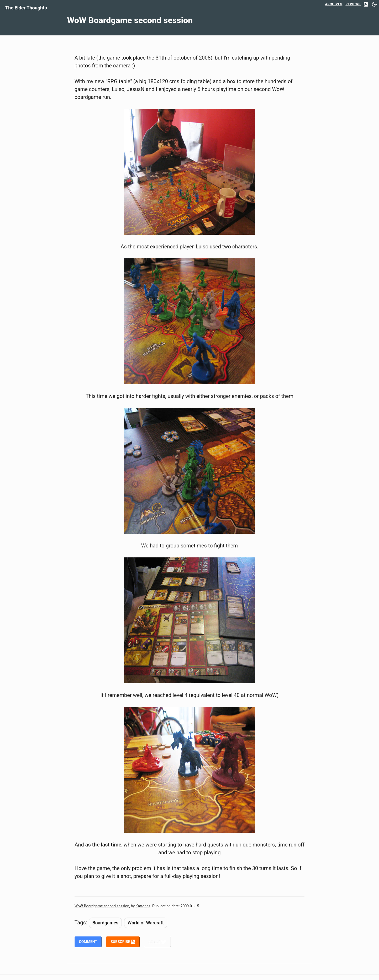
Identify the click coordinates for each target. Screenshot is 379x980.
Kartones (143, 906)
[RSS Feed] (366, 5)
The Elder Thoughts (26, 7)
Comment (88, 942)
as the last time (103, 844)
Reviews (353, 4)
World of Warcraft (146, 922)
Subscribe (122, 942)
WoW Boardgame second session (102, 906)
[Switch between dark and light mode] (374, 4)
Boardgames (105, 922)
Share (157, 942)
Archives (334, 4)
